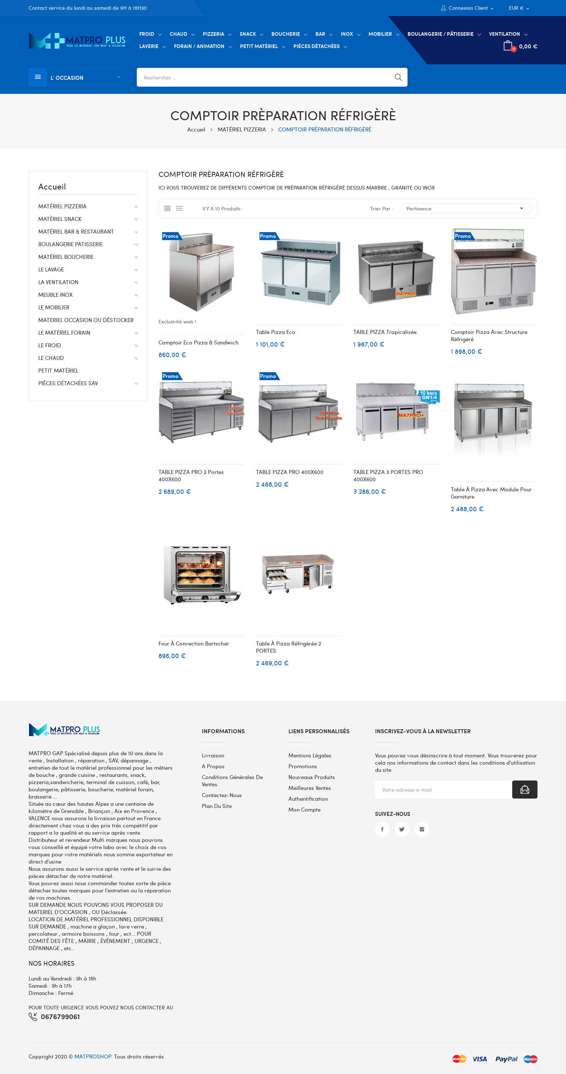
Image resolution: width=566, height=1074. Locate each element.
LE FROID (49, 345)
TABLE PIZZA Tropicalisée (385, 331)
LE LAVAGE (51, 269)
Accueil (52, 187)
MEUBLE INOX (55, 295)
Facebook (382, 829)
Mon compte (304, 809)
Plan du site (217, 805)
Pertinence (466, 208)
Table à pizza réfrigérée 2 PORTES (288, 647)
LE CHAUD (51, 358)
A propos (213, 766)
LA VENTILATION (58, 282)
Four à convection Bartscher (193, 643)
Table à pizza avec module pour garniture (491, 493)
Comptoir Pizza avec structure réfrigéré (489, 335)
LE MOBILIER (53, 307)
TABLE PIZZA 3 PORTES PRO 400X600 (388, 475)
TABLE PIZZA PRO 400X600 (289, 471)
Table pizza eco (275, 331)
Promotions (302, 766)
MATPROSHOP (92, 1056)
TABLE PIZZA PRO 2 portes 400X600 (191, 475)
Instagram (422, 829)
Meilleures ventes (309, 787)
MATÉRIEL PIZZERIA (62, 206)
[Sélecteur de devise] (519, 8)
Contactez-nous (222, 795)
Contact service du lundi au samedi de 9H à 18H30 (88, 7)
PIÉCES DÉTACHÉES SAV (68, 383)
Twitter (402, 829)
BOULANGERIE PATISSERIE (70, 244)
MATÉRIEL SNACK (60, 219)
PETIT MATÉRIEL (58, 370)
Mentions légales (309, 755)
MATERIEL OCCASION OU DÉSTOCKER (86, 320)
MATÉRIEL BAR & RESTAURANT (76, 231)
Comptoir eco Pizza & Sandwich (198, 342)
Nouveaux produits (311, 777)
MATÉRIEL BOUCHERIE (65, 257)
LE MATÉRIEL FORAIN (64, 332)
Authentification (308, 798)
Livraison (213, 755)
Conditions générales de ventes (232, 780)
